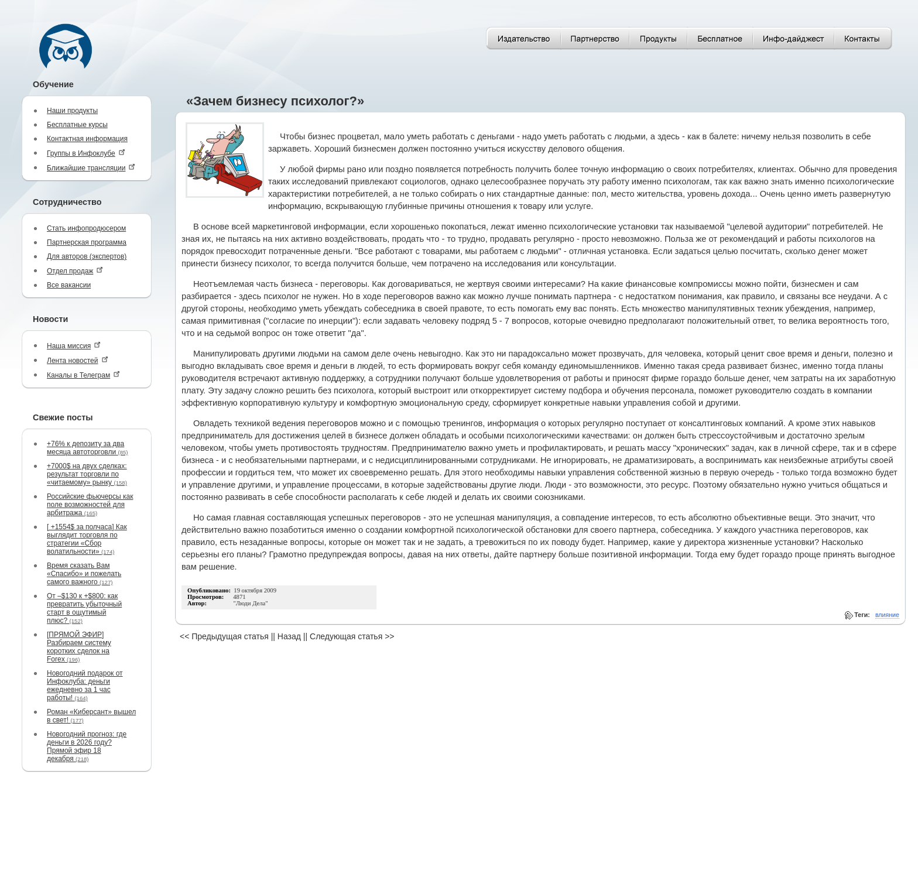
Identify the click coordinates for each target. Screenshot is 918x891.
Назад (289, 636)
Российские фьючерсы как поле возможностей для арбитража (90, 504)
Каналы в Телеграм (83, 375)
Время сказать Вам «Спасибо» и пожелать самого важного (84, 573)
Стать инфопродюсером (86, 228)
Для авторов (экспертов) (86, 256)
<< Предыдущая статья (224, 636)
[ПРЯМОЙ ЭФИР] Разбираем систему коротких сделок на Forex (79, 646)
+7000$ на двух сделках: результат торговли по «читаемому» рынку (87, 474)
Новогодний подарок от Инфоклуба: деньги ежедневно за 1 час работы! (85, 685)
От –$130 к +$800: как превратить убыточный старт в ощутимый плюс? (84, 608)
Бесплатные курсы (77, 125)
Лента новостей (77, 360)
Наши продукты (72, 111)
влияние (887, 614)
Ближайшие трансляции (91, 167)
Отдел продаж (75, 270)
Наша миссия (74, 345)
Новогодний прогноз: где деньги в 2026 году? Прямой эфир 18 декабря (86, 746)
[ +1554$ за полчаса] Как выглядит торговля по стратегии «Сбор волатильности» (87, 539)
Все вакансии (69, 285)
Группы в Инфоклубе (86, 153)
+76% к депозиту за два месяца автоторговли (87, 448)
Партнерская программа (86, 242)
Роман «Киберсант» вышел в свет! (91, 716)
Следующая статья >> (352, 636)
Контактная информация (87, 139)
